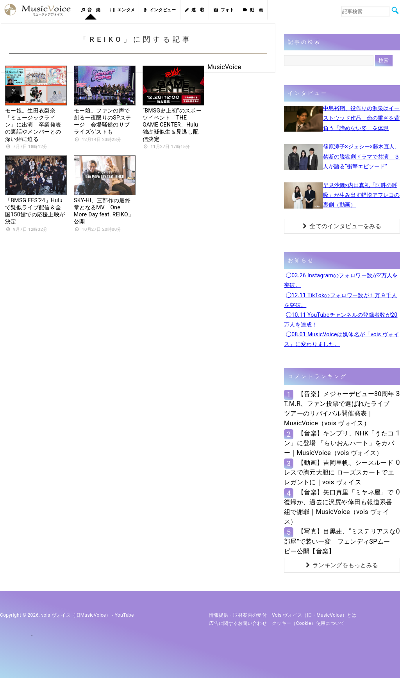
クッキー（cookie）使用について (308, 623)
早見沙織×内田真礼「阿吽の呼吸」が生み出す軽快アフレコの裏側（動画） (361, 195)
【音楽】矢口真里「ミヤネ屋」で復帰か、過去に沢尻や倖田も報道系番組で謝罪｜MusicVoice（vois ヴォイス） (338, 507)
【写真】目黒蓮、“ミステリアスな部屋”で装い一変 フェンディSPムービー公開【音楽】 (340, 541)
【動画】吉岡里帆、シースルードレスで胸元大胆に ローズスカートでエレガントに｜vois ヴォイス (339, 472)
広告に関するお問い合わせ (238, 623)
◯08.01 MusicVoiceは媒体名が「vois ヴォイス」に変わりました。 (341, 339)
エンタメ (122, 9)
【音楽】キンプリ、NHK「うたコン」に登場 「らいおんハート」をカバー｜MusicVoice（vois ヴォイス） (339, 443)
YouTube (124, 615)
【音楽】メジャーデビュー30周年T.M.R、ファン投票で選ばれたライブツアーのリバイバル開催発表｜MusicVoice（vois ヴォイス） (339, 408)
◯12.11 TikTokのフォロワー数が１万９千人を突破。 (340, 300)
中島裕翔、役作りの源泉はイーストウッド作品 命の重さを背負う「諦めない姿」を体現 (361, 118)
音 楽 (90, 9)
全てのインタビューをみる (342, 226)
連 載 (195, 9)
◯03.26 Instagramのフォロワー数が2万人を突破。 (341, 280)
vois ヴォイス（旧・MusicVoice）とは (314, 615)
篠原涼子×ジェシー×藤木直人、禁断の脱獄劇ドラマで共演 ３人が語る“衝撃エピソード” (361, 156)
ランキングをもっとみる (342, 565)
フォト (224, 9)
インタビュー (160, 9)
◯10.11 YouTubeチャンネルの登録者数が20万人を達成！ (340, 320)
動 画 (253, 9)
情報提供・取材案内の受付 (238, 615)
